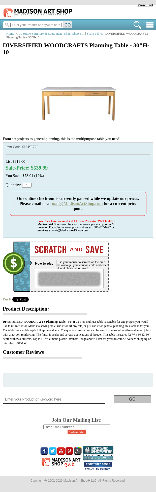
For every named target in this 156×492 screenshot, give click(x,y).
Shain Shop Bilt (74, 33)
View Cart (145, 5)
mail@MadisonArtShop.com (77, 203)
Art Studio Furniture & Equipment (39, 33)
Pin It (7, 299)
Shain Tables (95, 33)
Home (10, 33)
